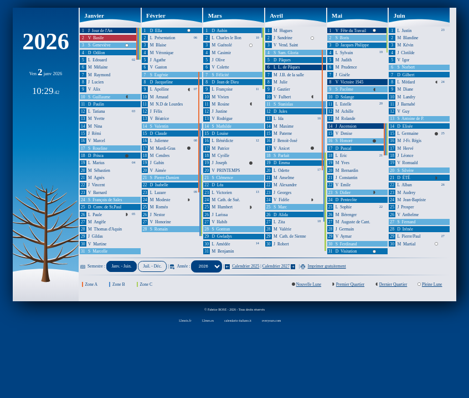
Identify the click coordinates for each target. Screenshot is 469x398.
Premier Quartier (350, 284)
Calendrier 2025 (242, 266)
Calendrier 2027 (276, 266)
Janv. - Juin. (121, 266)
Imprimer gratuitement (323, 266)
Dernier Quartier (393, 284)
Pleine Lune (432, 284)
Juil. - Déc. (152, 266)
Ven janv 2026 (46, 73)
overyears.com (271, 320)
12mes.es (208, 320)
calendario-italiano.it (237, 320)
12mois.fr (185, 320)
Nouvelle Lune (308, 284)
